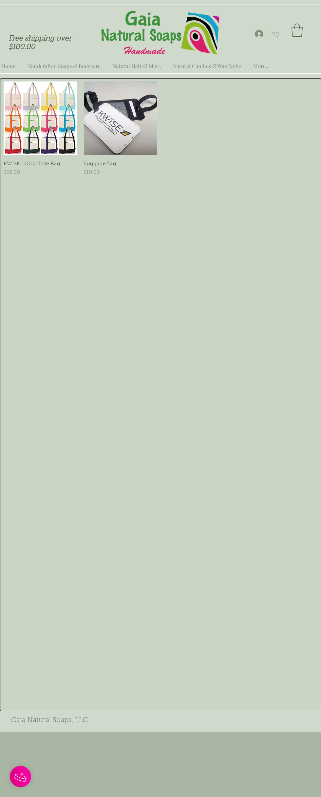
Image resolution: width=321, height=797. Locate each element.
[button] (297, 30)
